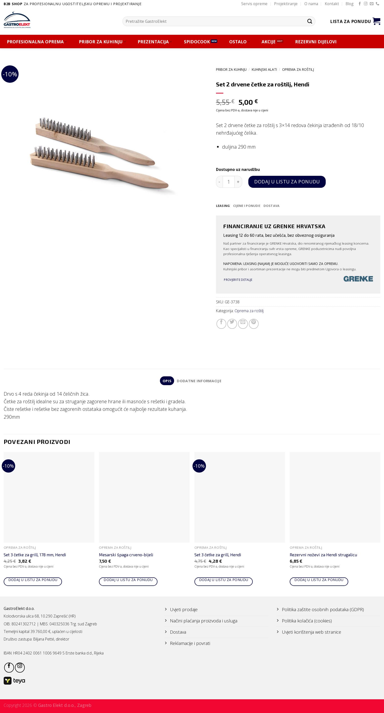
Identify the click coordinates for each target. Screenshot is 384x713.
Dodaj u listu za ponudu (287, 181)
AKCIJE (269, 41)
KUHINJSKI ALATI (264, 69)
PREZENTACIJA (155, 41)
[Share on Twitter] (232, 324)
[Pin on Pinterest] (254, 324)
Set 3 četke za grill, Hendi (217, 555)
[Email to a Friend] (243, 324)
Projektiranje (286, 3)
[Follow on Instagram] (366, 4)
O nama (311, 3)
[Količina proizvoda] (229, 182)
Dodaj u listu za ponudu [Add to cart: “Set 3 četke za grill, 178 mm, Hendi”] (33, 580)
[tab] (223, 206)
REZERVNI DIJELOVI (315, 41)
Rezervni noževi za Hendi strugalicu (323, 555)
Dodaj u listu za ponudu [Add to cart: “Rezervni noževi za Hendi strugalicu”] (319, 580)
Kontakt (332, 3)
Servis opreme (254, 3)
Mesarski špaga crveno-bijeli (126, 555)
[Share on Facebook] (221, 324)
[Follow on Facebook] (360, 4)
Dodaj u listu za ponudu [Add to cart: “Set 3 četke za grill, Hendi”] (223, 580)
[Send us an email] (371, 4)
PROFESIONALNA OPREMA (37, 41)
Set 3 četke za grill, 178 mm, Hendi (35, 555)
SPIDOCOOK (197, 41)
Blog (350, 3)
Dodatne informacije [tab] (199, 381)
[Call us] (377, 4)
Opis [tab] (166, 381)
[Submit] (310, 21)
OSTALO (239, 41)
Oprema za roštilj (298, 69)
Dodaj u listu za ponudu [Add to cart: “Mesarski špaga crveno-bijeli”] (128, 580)
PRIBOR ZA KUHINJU (102, 41)
